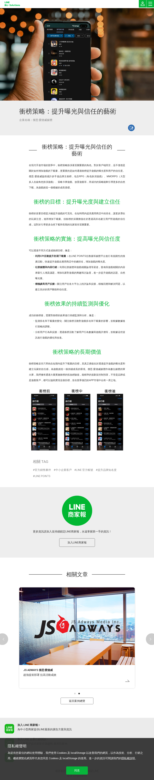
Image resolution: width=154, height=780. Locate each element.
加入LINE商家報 (77, 542)
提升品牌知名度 (107, 469)
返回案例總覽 (77, 700)
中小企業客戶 (63, 469)
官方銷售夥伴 (43, 469)
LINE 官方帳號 (84, 469)
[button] (75, 693)
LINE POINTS (42, 476)
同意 (77, 770)
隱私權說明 (128, 758)
